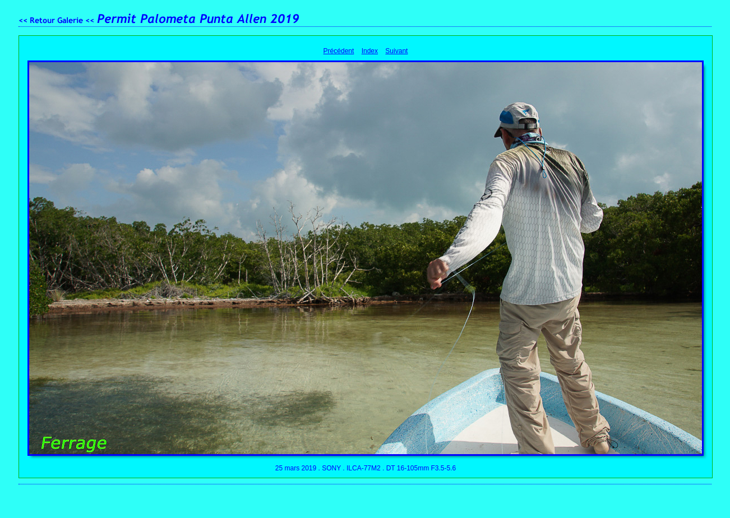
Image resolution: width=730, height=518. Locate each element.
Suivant (396, 51)
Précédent (339, 51)
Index (370, 51)
